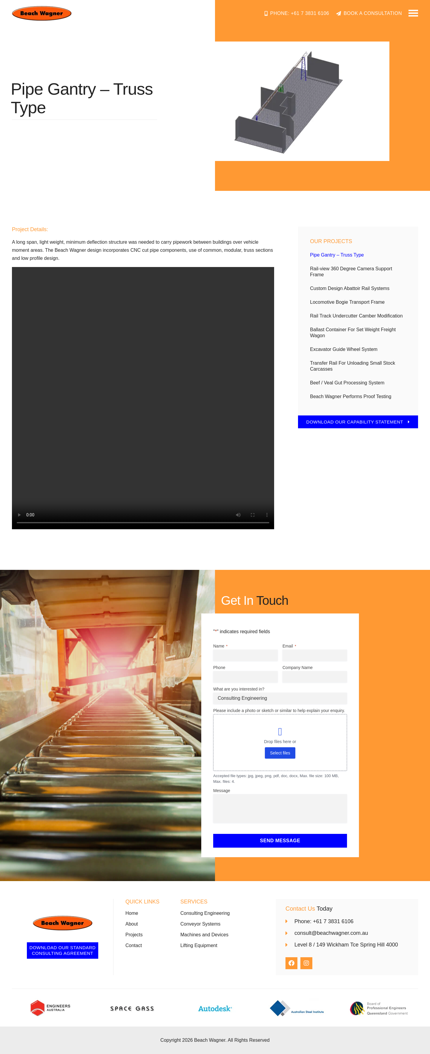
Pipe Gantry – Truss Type (337, 254)
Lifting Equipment (198, 945)
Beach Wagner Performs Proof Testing (350, 396)
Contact (133, 945)
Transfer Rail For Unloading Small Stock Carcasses (352, 366)
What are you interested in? (238, 689)
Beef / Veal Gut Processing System (347, 382)
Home (131, 913)
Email (289, 646)
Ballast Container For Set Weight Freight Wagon (353, 332)
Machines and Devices (204, 934)
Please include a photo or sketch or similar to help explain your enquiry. (279, 710)
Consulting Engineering (205, 913)
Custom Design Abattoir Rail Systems (349, 288)
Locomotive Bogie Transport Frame (347, 302)
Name (220, 646)
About (131, 923)
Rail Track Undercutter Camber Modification (356, 315)
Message (221, 790)
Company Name (297, 667)
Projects (134, 934)
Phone (219, 667)
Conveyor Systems (200, 923)
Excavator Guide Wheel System (343, 349)
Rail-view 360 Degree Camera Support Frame (351, 271)
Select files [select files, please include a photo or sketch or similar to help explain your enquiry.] (280, 753)
